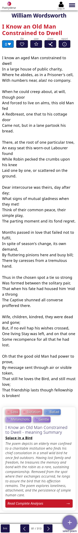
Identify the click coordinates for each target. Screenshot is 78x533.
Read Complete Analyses (25, 503)
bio (5, 528)
